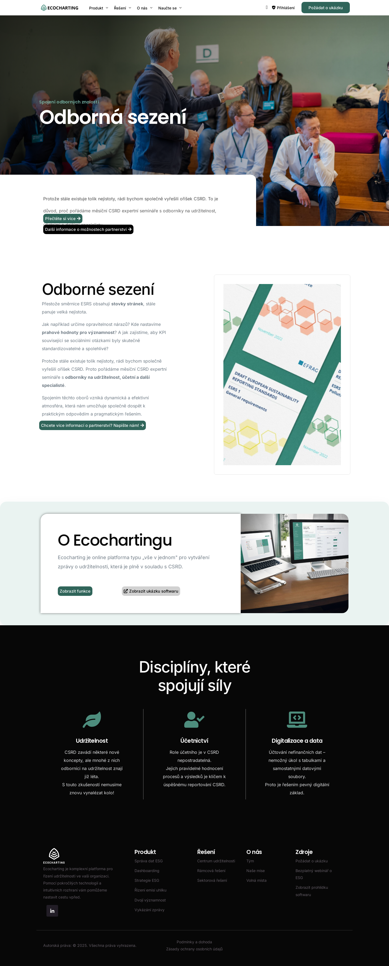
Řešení (206, 852)
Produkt (145, 852)
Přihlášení (286, 7)
